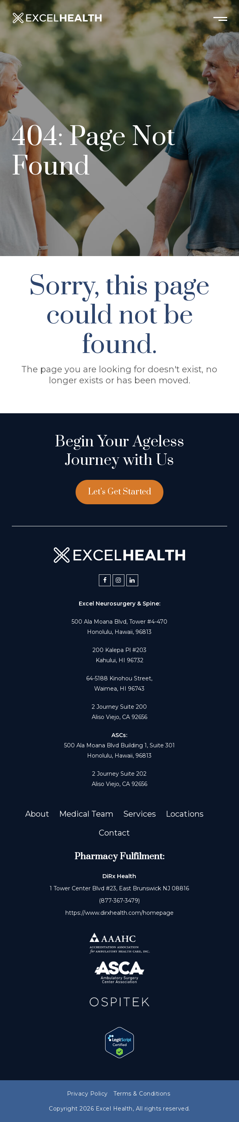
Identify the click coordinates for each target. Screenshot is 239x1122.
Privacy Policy (87, 1093)
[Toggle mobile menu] (220, 18)
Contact (114, 833)
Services (139, 814)
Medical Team (86, 814)
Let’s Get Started (119, 492)
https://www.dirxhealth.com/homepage (119, 912)
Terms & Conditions (141, 1093)
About (37, 814)
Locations (185, 814)
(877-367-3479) (119, 900)
